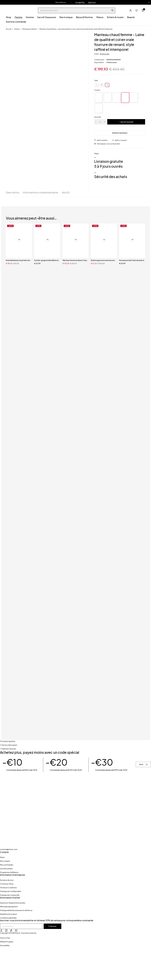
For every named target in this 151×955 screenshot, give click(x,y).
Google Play (80, 2)
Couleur (97, 90)
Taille (96, 80)
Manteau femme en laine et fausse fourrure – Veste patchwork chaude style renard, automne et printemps (75, 260)
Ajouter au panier (126, 122)
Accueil (8, 29)
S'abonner (52, 926)
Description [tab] (12, 192)
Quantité (97, 117)
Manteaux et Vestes (29, 29)
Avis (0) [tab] (66, 192)
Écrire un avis (104, 54)
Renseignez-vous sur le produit (108, 144)
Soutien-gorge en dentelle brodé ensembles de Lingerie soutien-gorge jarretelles (47, 260)
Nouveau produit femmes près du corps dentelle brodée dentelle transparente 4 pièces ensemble (132, 260)
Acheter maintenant (119, 133)
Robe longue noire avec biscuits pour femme (104, 260)
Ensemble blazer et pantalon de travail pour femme (19, 260)
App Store (92, 2)
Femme (16, 29)
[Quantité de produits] (100, 121)
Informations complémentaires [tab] (40, 192)
